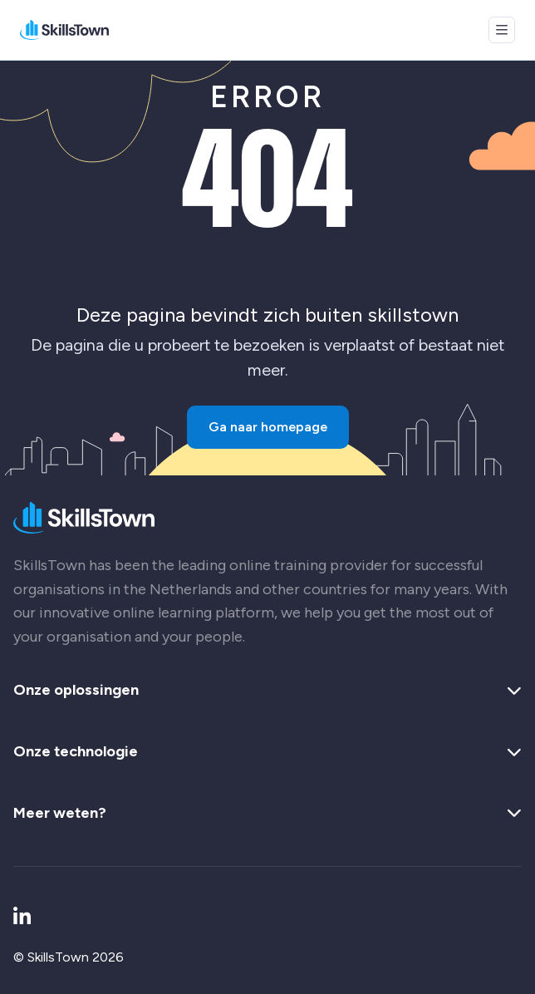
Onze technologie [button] (267, 752)
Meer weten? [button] (267, 813)
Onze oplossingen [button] (267, 690)
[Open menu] (501, 30)
